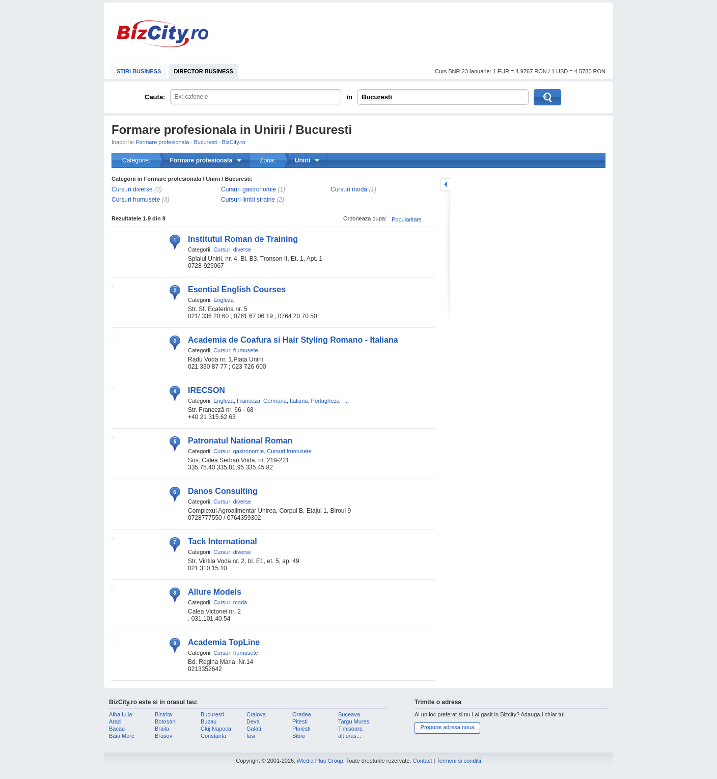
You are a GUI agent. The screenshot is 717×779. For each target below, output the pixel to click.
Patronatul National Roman (240, 440)
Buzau (208, 721)
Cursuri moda (348, 189)
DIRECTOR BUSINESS (203, 71)
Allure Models (214, 592)
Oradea (301, 714)
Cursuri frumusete (136, 199)
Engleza (223, 300)
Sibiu (298, 736)
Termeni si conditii (458, 761)
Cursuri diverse (132, 189)
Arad (115, 721)
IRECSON (206, 390)
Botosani (166, 721)
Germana (275, 401)
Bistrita (163, 714)
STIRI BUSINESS (139, 71)
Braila (162, 729)
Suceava (349, 714)
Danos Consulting (223, 491)
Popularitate (407, 219)
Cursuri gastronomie (248, 189)
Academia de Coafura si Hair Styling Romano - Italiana (293, 340)
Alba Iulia (120, 714)
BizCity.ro (162, 33)
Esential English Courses (237, 289)
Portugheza (325, 401)
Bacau (117, 729)
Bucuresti (377, 97)
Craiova (256, 714)
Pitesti (300, 721)
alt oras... (349, 736)
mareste (445, 184)
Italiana (299, 401)
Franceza (248, 401)
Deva (253, 721)
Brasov (163, 736)
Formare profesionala (162, 142)
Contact (422, 761)
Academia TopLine (224, 642)
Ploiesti (301, 729)
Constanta (213, 736)
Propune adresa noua (448, 727)
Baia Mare (121, 736)
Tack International (222, 541)
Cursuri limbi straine (248, 199)
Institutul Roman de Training (243, 239)
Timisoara (350, 729)
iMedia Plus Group (320, 761)
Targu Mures (353, 721)
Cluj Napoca (216, 729)
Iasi (250, 736)
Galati (253, 729)
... (346, 401)
